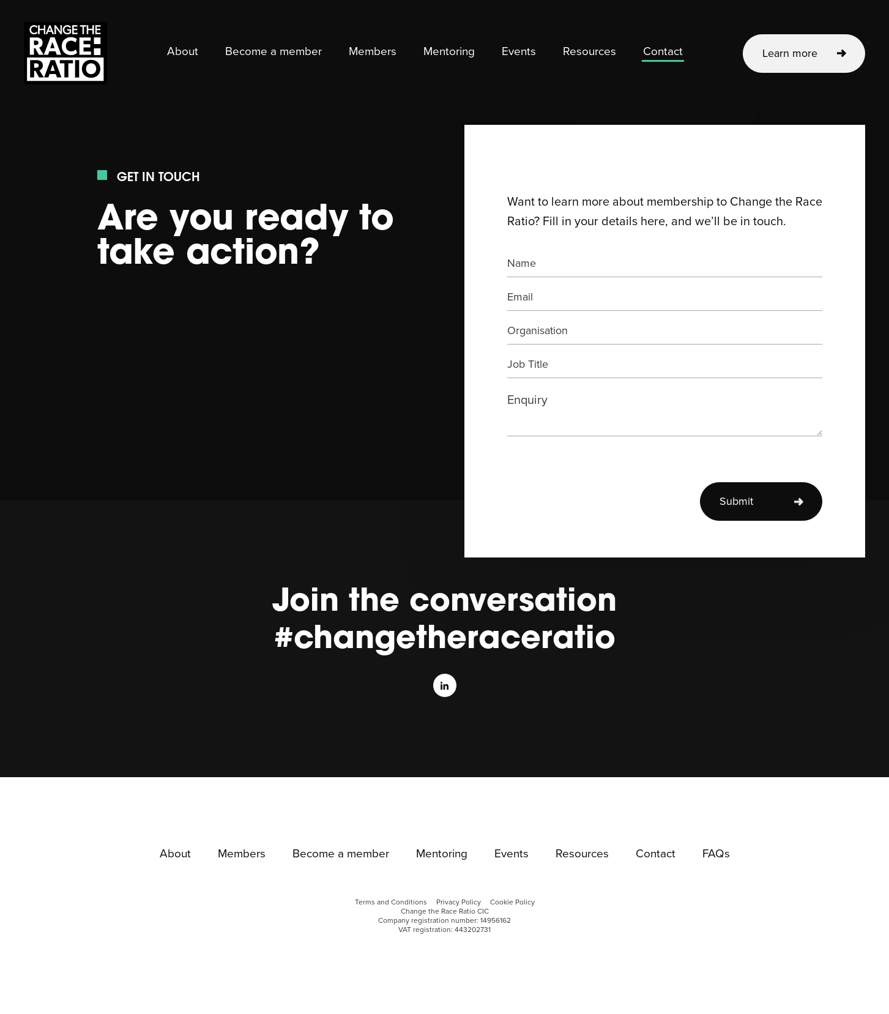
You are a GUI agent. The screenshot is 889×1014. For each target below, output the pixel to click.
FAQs (716, 854)
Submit (736, 501)
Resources (589, 52)
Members (372, 52)
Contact (663, 52)
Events (519, 52)
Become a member (273, 52)
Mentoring (449, 52)
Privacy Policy (458, 902)
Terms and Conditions (391, 902)
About (182, 52)
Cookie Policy (512, 902)
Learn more (789, 53)
